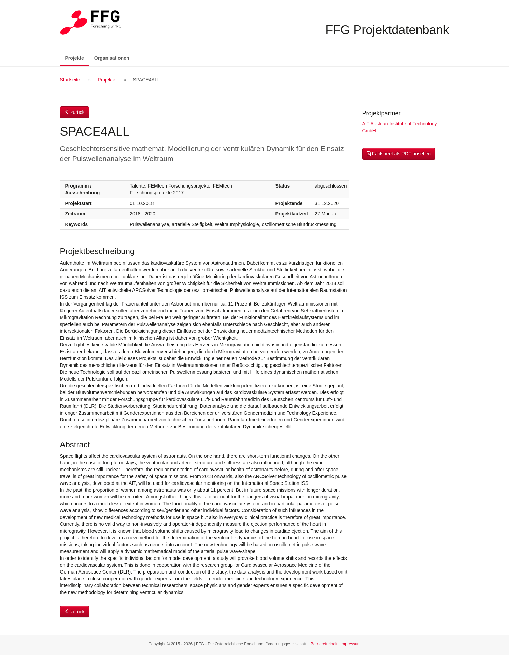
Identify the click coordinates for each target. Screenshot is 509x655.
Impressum (351, 644)
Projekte (77, 57)
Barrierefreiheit (324, 644)
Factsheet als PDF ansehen (399, 154)
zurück (75, 112)
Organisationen (111, 58)
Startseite (70, 80)
